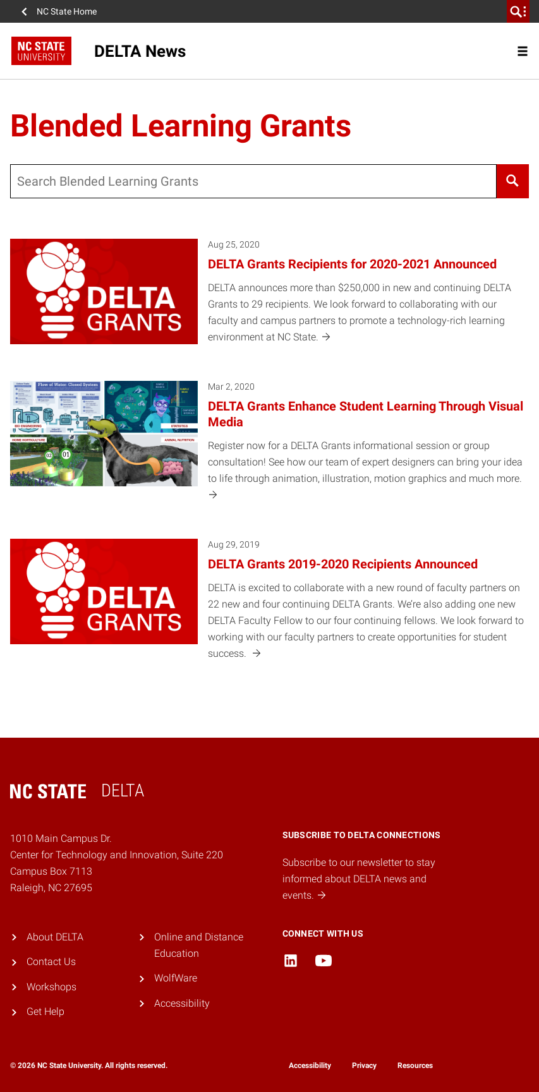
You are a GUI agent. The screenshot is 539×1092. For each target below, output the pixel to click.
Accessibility (182, 1003)
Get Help (45, 1011)
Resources (415, 1065)
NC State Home (67, 11)
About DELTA (55, 937)
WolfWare (175, 978)
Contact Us (51, 962)
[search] (518, 11)
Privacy (364, 1065)
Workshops (51, 987)
